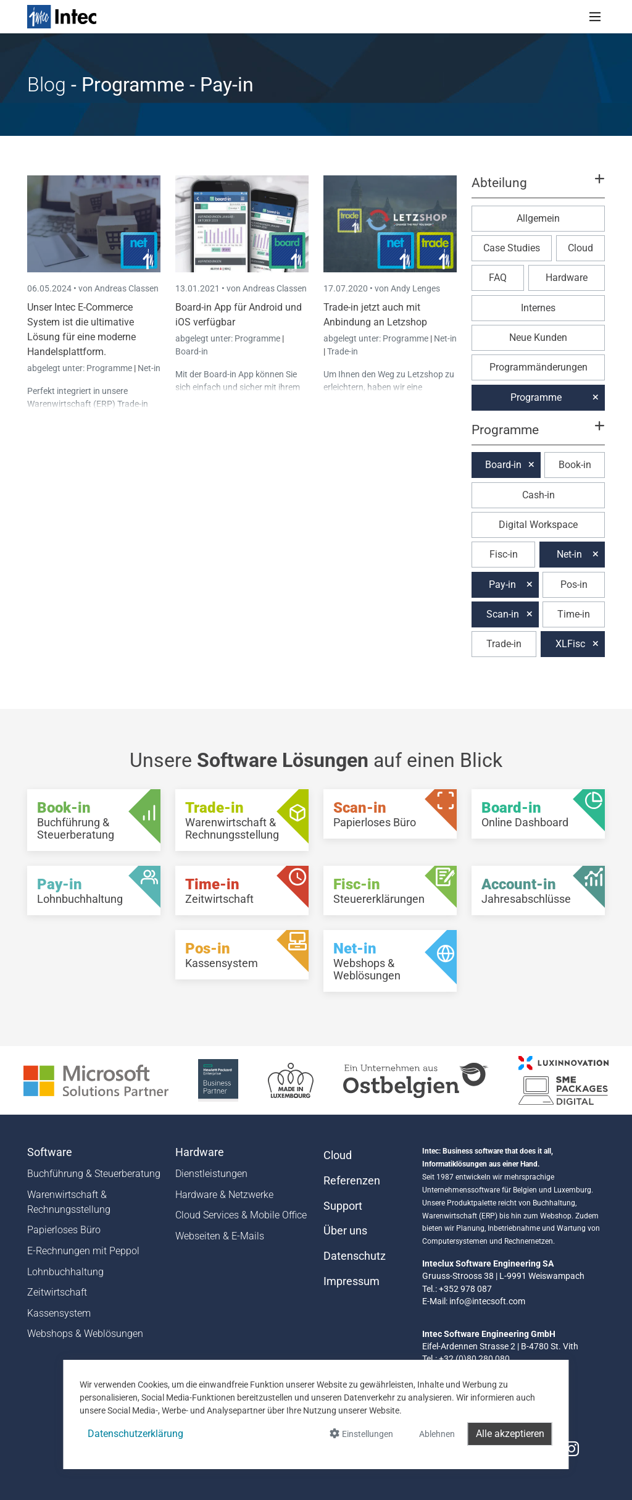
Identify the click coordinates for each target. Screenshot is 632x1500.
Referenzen (351, 1181)
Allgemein (538, 218)
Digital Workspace (538, 524)
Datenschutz (354, 1256)
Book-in (575, 465)
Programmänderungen (538, 367)
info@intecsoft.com (487, 1301)
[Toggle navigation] (595, 17)
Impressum (351, 1281)
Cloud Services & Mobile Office (241, 1215)
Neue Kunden (538, 337)
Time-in (573, 614)
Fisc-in (503, 554)
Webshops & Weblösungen (85, 1333)
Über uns (345, 1231)
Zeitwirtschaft (57, 1292)
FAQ (498, 277)
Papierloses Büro (64, 1230)
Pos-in (574, 584)
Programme (110, 368)
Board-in (191, 351)
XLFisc (570, 644)
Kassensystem (59, 1313)
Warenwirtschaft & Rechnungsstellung (68, 1202)
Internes (538, 308)
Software (49, 1152)
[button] (538, 188)
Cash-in (538, 495)
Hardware (567, 277)
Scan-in (502, 614)
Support (342, 1206)
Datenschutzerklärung (135, 1433)
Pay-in (502, 584)
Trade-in (342, 351)
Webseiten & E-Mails (219, 1236)
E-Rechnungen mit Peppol (83, 1251)
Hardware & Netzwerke (224, 1194)
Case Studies (511, 248)
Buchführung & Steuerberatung (93, 1173)
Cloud (580, 248)
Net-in (149, 368)
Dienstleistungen (211, 1173)
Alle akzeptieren (510, 1433)
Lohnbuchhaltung (65, 1272)
